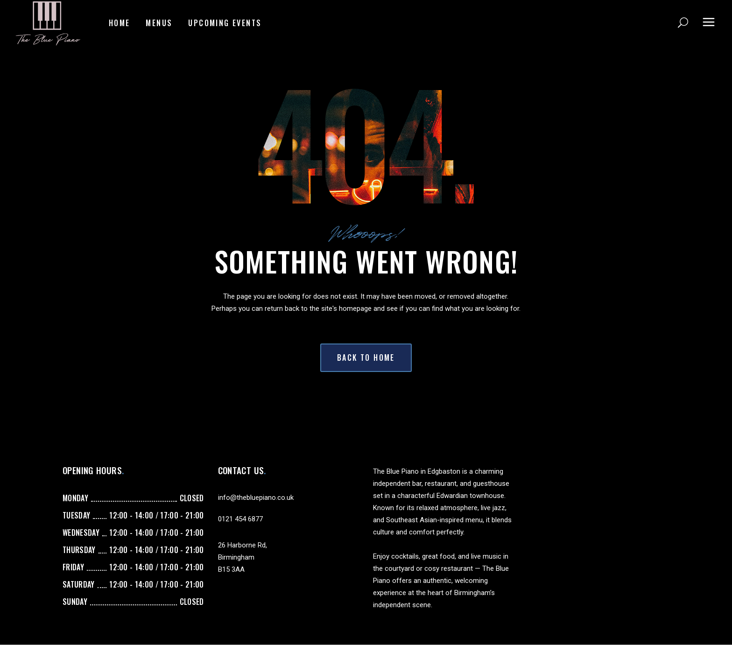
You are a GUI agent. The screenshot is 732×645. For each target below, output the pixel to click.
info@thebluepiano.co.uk (256, 497)
